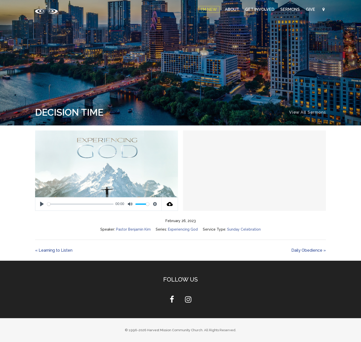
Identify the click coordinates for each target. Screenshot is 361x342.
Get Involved (260, 9)
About (232, 9)
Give (311, 9)
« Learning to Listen (53, 250)
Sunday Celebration (244, 229)
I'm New (209, 9)
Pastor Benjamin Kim (133, 229)
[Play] (42, 204)
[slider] (80, 204)
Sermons (290, 9)
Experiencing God (183, 229)
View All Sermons (307, 112)
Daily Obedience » (308, 250)
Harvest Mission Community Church (175, 330)
